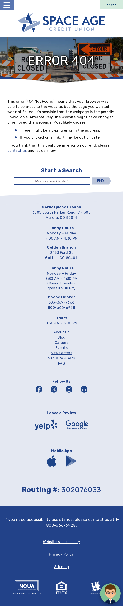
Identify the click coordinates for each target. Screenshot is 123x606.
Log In (111, 4)
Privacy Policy (61, 554)
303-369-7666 (62, 302)
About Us (61, 332)
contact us (17, 150)
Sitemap (61, 567)
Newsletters (61, 353)
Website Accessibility (61, 542)
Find (101, 181)
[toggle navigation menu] (7, 5)
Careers (61, 343)
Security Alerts (61, 358)
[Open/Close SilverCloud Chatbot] (110, 593)
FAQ (61, 364)
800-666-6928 (61, 307)
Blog (61, 337)
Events (61, 348)
